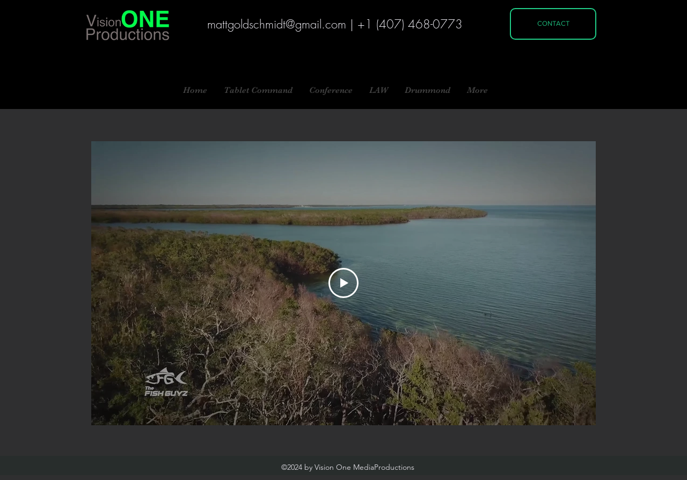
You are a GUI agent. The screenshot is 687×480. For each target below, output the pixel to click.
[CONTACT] (553, 24)
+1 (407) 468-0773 (410, 24)
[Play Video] (343, 283)
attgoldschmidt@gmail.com (281, 24)
